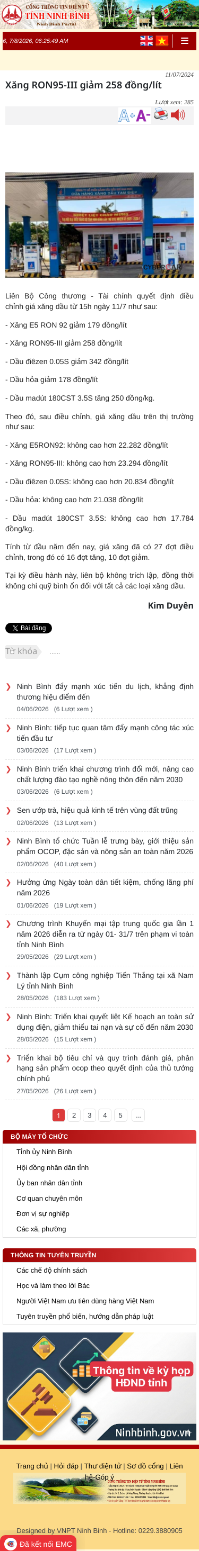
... (138, 1115)
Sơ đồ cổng (144, 1466)
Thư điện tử (103, 1466)
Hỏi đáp (66, 1466)
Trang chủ (32, 1466)
